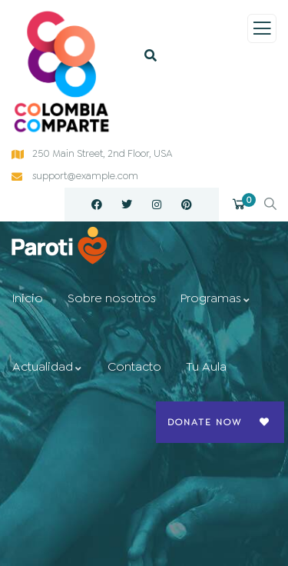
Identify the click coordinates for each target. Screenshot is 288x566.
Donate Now (204, 422)
